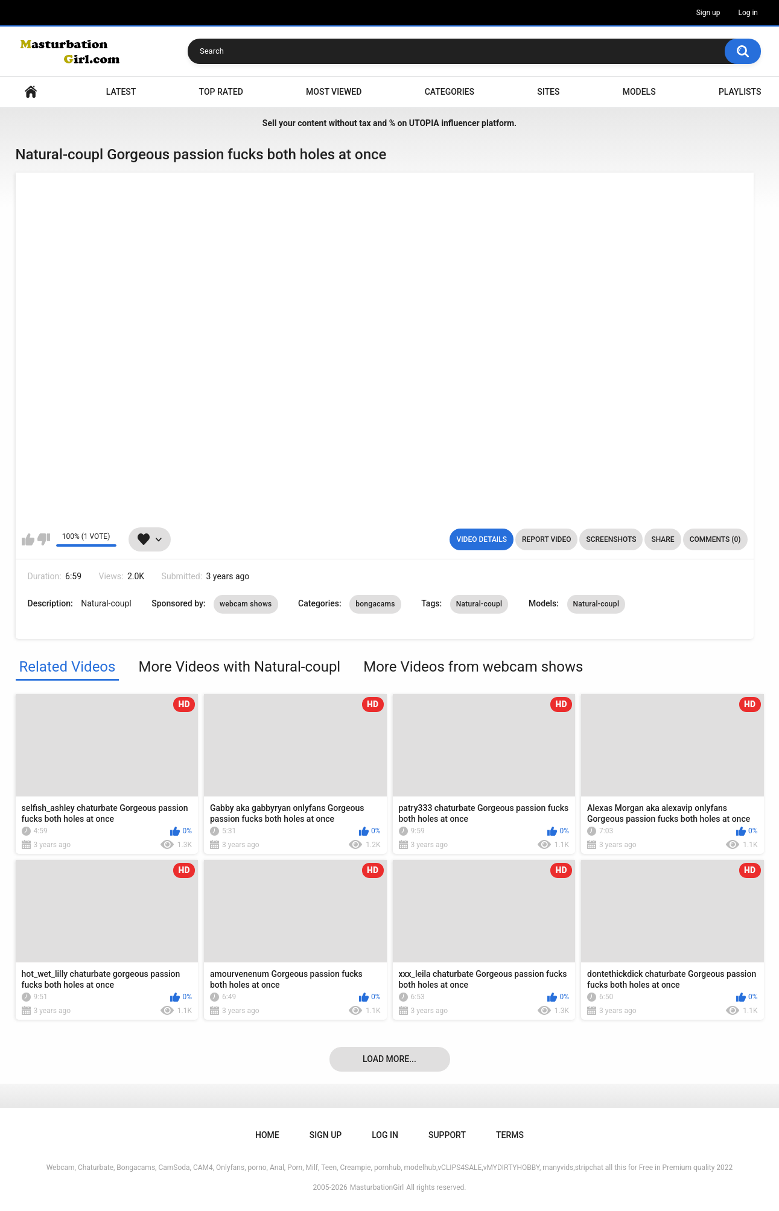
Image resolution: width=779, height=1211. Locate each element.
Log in (748, 12)
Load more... (389, 1059)
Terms (510, 1135)
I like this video (28, 539)
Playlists (740, 92)
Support (447, 1135)
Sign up (708, 12)
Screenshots (611, 539)
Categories (449, 92)
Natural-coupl (479, 604)
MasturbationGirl (377, 1187)
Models (639, 92)
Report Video (546, 539)
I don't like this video (43, 539)
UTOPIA (424, 123)
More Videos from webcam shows (473, 666)
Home (31, 92)
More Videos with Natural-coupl (239, 666)
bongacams (375, 604)
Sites (548, 92)
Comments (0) (715, 539)
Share (662, 539)
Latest (121, 92)
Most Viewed (333, 92)
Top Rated (221, 92)
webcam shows (246, 604)
